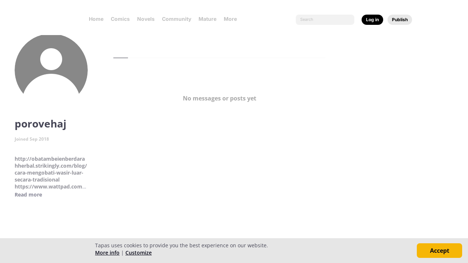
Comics (120, 19)
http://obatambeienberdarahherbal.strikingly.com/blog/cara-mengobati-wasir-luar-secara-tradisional (51, 169)
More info (107, 252)
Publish (400, 19)
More (232, 19)
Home (96, 19)
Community (176, 19)
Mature (207, 19)
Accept (439, 251)
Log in (372, 19)
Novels (146, 19)
